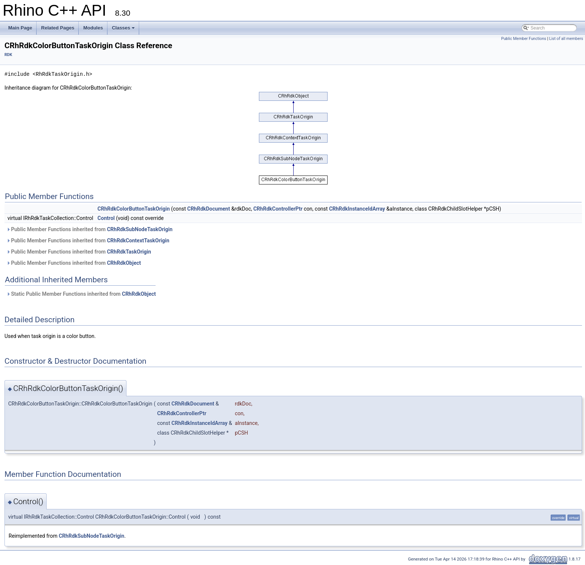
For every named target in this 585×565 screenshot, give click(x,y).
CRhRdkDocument (208, 209)
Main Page (20, 28)
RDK (8, 54)
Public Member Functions (523, 38)
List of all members (566, 38)
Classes (123, 28)
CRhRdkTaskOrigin (129, 252)
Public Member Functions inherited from (89, 229)
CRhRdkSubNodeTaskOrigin (140, 229)
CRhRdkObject (124, 263)
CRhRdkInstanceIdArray (357, 209)
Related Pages (57, 28)
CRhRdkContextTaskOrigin (138, 240)
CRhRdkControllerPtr (278, 209)
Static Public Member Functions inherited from (81, 294)
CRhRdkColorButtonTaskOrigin (133, 209)
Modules (93, 28)
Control (106, 218)
